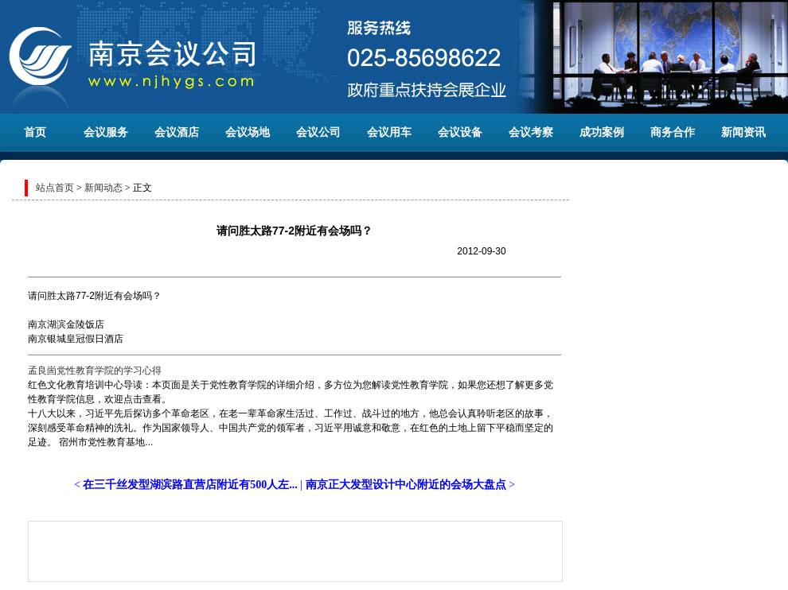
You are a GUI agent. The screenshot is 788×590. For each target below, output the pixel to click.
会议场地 (247, 132)
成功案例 (601, 132)
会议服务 (106, 132)
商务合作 (672, 132)
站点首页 (55, 187)
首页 (35, 132)
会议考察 (531, 132)
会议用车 (389, 132)
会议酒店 (176, 132)
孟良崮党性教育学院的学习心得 (95, 370)
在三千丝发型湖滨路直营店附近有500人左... (190, 485)
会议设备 (460, 132)
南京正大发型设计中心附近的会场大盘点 (406, 485)
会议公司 (318, 132)
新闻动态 (103, 187)
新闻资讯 (743, 132)
